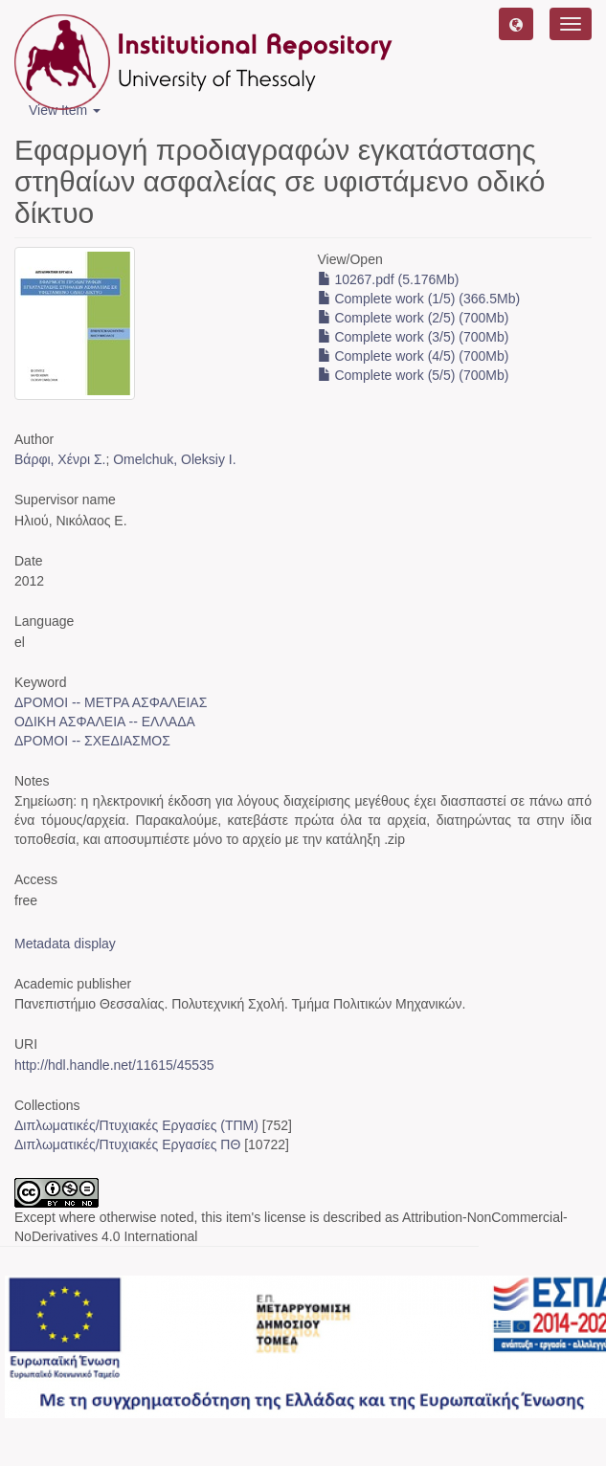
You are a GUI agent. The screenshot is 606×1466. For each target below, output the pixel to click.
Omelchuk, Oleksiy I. (174, 459)
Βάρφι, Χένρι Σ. (59, 459)
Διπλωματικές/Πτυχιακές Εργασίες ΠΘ (127, 1144)
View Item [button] (65, 110)
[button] (516, 24)
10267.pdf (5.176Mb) (389, 279)
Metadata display (65, 943)
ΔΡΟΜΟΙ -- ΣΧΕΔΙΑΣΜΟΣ (92, 740)
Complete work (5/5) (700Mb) (413, 375)
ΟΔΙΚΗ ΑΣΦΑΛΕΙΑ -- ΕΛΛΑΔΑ (104, 721)
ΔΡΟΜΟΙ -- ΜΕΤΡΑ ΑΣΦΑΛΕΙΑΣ (110, 702)
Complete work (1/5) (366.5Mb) (419, 298)
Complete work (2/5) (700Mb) (413, 317)
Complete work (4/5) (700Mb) (413, 356)
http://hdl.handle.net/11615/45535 (114, 1065)
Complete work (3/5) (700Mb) (413, 336)
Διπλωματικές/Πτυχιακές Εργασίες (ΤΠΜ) (136, 1125)
